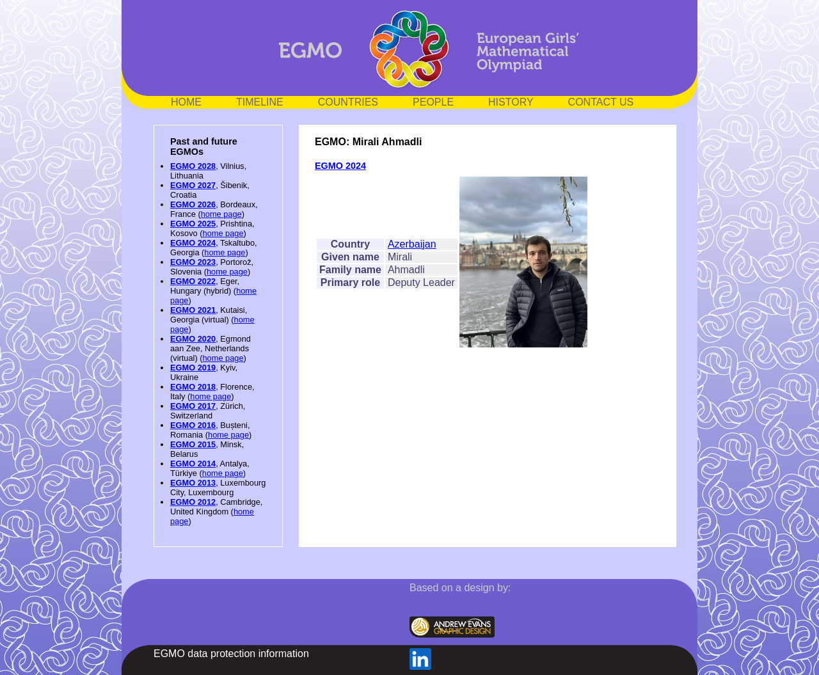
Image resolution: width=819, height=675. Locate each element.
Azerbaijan (412, 244)
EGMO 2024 (193, 243)
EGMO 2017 (193, 406)
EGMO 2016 (193, 425)
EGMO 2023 (193, 262)
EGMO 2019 (193, 367)
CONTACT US (601, 102)
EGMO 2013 (193, 483)
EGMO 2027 (193, 185)
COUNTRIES (348, 102)
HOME (186, 102)
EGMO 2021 (193, 310)
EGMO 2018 (193, 387)
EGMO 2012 (193, 502)
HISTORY (511, 102)
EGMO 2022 (193, 281)
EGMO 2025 (193, 223)
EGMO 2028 (193, 166)
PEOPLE (433, 102)
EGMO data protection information (231, 653)
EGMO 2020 (193, 339)
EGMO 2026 (193, 204)
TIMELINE (259, 102)
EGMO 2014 (193, 463)
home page (221, 214)
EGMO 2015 (193, 444)
